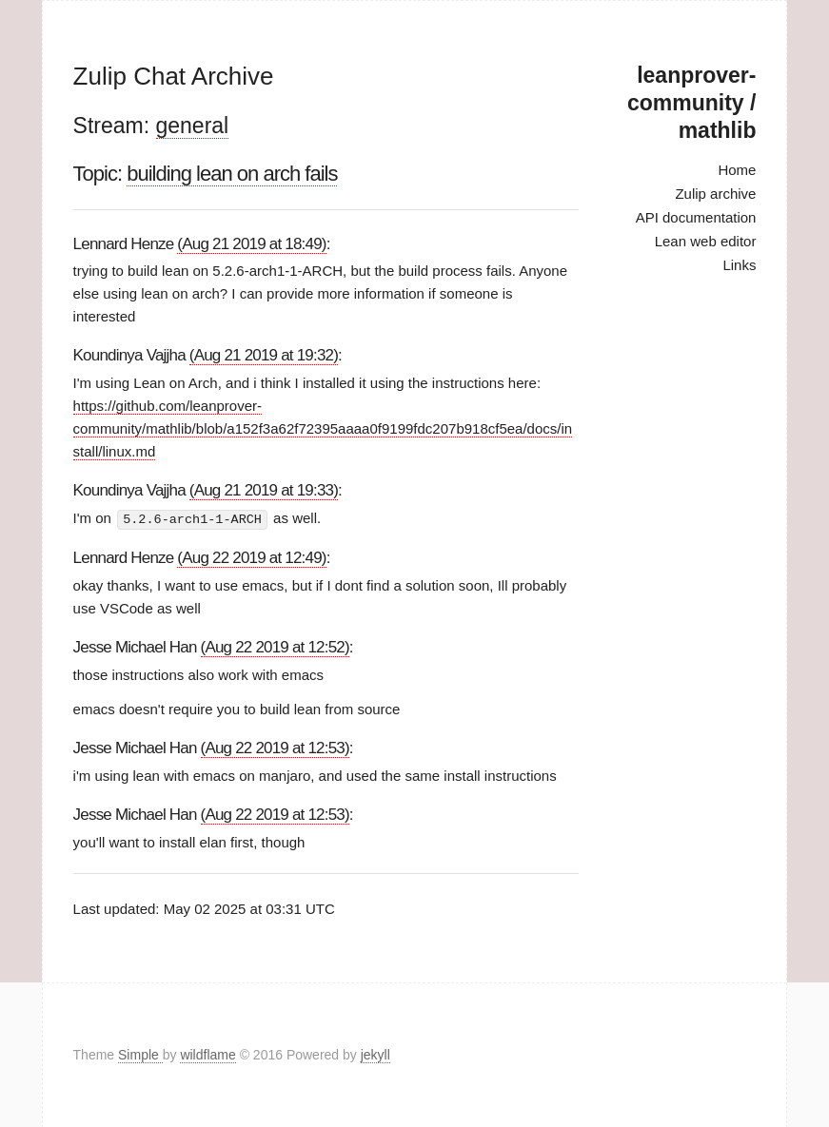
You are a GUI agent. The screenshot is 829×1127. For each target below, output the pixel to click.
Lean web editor (706, 241)
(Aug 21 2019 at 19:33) (263, 490)
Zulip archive (715, 193)
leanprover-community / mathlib (691, 103)
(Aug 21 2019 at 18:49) (251, 244)
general (192, 125)
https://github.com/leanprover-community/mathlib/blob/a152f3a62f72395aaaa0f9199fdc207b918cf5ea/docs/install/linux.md (323, 428)
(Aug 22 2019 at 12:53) (275, 748)
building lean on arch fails (232, 173)
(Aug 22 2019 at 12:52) (275, 646)
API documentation (696, 217)
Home (737, 170)
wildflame (207, 1054)
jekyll (375, 1054)
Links (739, 265)
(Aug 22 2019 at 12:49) (251, 557)
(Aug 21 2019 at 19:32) (263, 355)
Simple (140, 1054)
